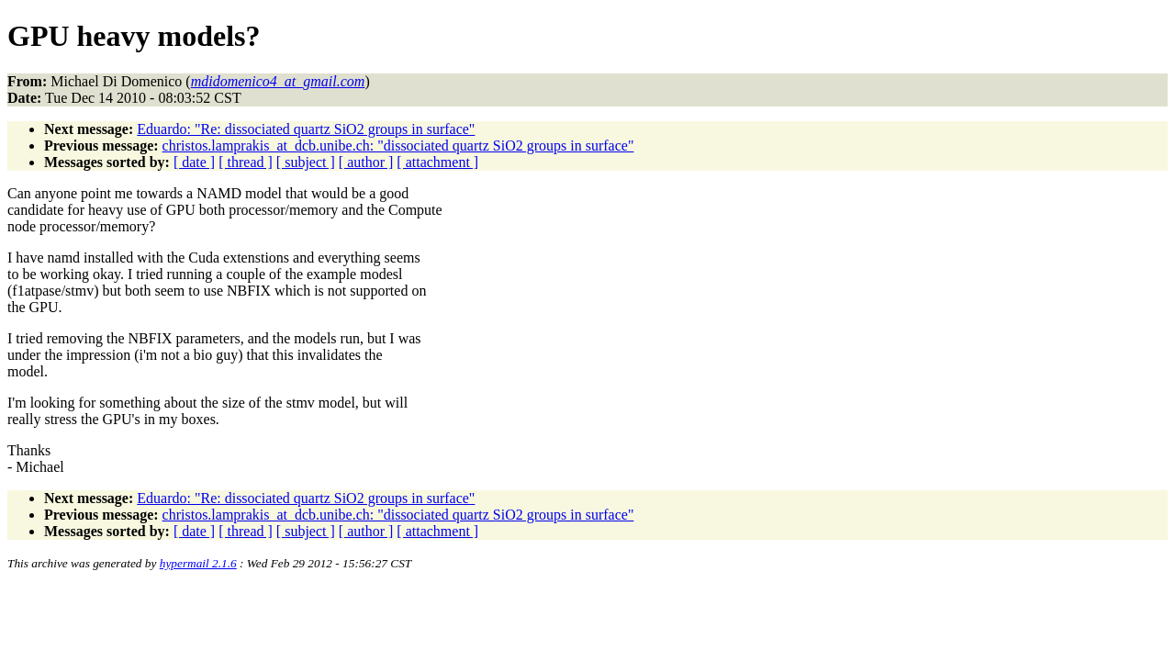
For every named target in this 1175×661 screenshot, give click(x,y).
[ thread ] (245, 162)
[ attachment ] (437, 162)
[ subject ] (305, 162)
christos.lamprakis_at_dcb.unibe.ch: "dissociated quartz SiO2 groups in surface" (398, 145)
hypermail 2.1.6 (198, 563)
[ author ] (366, 162)
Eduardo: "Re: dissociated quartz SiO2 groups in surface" (306, 129)
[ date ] (194, 162)
